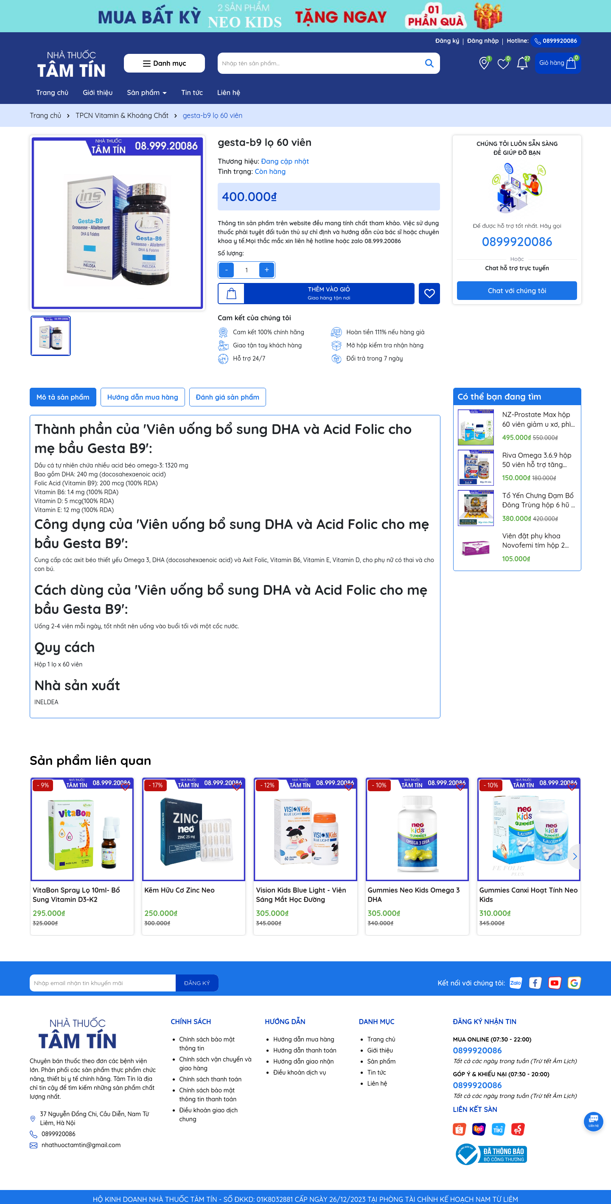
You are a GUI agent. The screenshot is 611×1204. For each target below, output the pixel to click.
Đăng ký (447, 41)
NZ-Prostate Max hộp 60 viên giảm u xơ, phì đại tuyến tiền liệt (536, 419)
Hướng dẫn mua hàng (303, 1039)
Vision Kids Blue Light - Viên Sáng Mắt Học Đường (301, 895)
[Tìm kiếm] (429, 63)
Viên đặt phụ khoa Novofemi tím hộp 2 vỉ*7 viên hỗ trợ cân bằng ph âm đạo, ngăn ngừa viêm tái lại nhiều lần (538, 541)
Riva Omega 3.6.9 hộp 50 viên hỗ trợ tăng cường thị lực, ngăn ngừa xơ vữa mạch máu (537, 460)
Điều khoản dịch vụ (299, 1072)
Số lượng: (231, 253)
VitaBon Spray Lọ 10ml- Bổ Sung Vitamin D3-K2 (76, 895)
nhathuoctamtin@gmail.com (81, 1145)
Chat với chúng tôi (517, 290)
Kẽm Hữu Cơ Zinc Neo (179, 890)
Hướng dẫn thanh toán (304, 1050)
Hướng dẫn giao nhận (303, 1061)
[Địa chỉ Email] (124, 982)
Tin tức (192, 92)
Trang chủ (52, 92)
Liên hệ (228, 92)
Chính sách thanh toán (210, 1079)
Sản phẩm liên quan (90, 760)
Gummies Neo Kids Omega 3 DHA (414, 895)
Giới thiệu (98, 92)
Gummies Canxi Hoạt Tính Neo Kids (528, 895)
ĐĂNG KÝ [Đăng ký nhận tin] (197, 983)
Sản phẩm (144, 92)
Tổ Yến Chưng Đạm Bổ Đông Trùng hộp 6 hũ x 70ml (538, 500)
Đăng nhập (483, 41)
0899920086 (556, 41)
